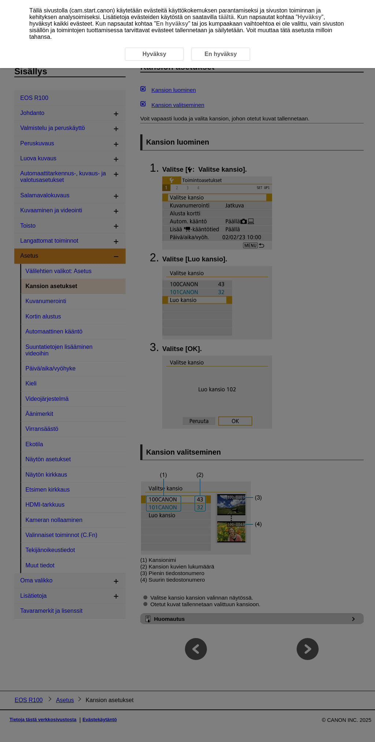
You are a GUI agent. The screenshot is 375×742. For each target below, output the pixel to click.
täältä (226, 17)
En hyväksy (172, 23)
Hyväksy (310, 17)
